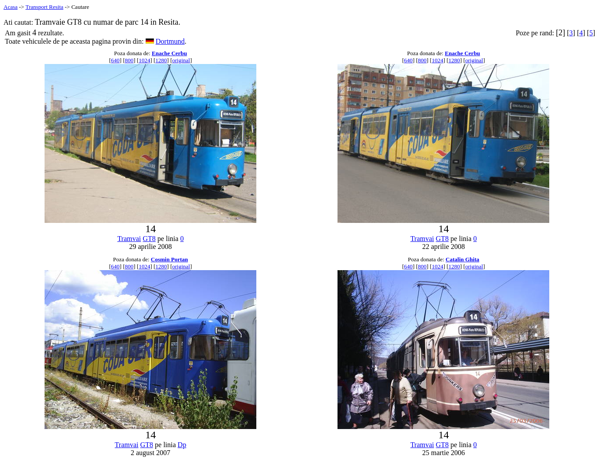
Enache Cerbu (169, 53)
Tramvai (129, 238)
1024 (144, 60)
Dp (182, 444)
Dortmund (170, 41)
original (181, 60)
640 (115, 60)
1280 (161, 60)
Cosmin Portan (169, 259)
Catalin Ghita (462, 259)
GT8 (149, 238)
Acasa (11, 7)
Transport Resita (45, 7)
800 (129, 60)
